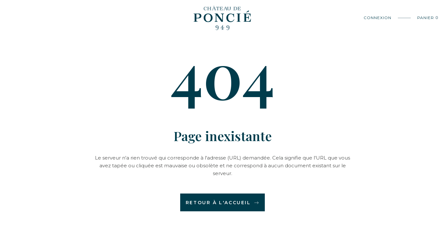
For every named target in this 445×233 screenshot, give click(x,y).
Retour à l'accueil (222, 202)
